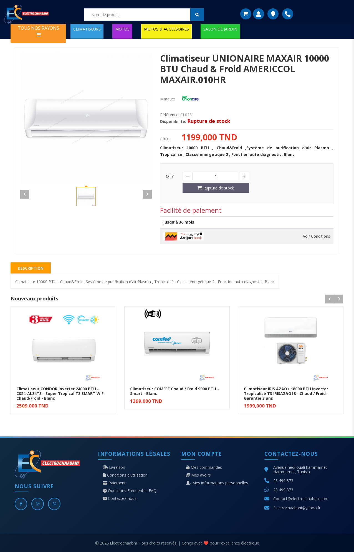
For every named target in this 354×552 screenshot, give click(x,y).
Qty (170, 176)
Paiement (114, 483)
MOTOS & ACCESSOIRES (166, 29)
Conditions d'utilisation (125, 475)
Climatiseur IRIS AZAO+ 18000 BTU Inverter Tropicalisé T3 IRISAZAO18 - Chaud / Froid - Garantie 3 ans (286, 393)
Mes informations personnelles (217, 483)
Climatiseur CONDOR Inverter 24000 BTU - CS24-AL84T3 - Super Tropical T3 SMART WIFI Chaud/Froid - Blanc (60, 393)
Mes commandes (204, 467)
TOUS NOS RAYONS (38, 31)
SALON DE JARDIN (220, 29)
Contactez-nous (119, 498)
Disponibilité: (173, 121)
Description (31, 268)
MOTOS (122, 29)
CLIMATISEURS (87, 29)
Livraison (114, 467)
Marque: (167, 99)
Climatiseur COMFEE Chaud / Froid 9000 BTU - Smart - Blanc (174, 391)
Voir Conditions (316, 236)
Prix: (164, 139)
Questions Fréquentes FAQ (129, 490)
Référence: (169, 115)
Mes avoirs (198, 475)
